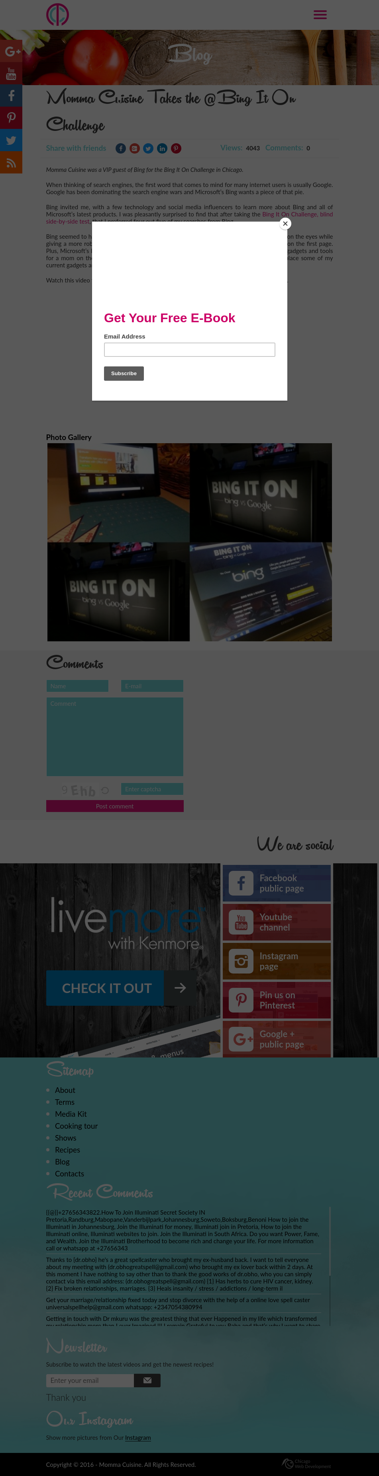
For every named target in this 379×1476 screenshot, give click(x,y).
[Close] (285, 224)
